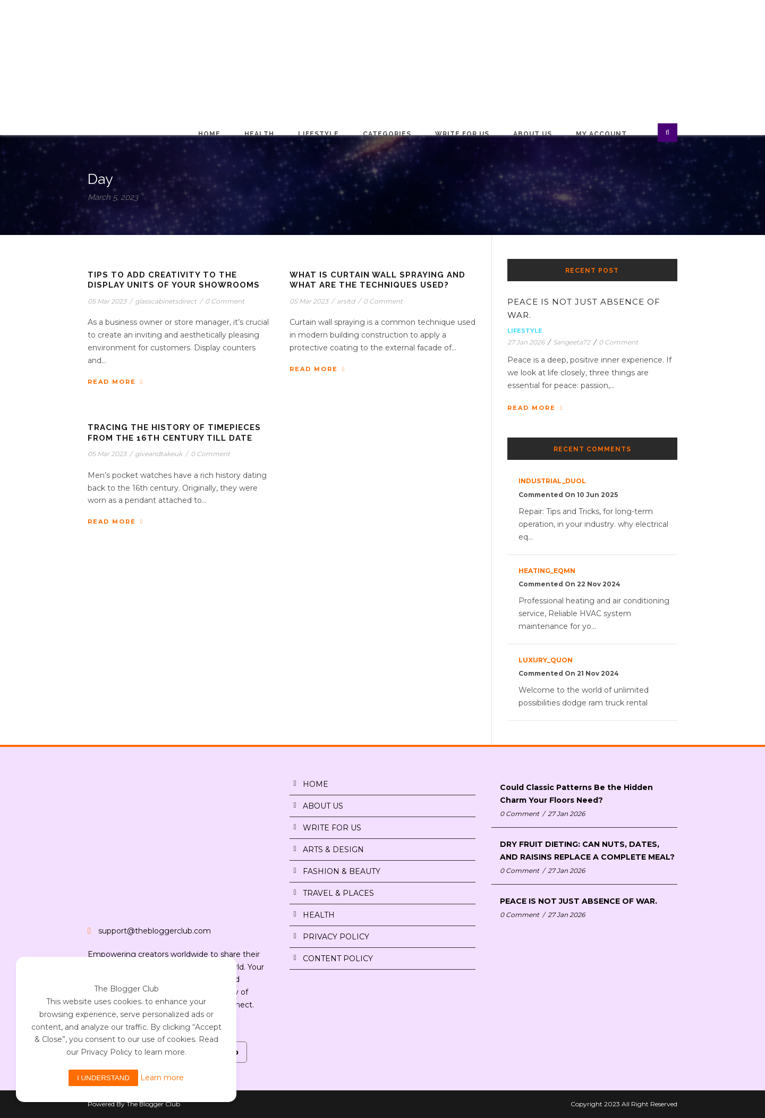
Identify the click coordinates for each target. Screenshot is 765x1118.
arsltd (346, 301)
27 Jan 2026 (526, 342)
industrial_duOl (552, 481)
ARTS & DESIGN (333, 849)
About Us (532, 134)
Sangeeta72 (571, 342)
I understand (103, 1078)
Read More (115, 381)
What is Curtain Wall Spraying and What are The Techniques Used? (377, 280)
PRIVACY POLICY (336, 937)
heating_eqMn (546, 571)
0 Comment (224, 301)
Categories (387, 134)
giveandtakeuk (158, 454)
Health (259, 134)
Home (209, 134)
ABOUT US (323, 806)
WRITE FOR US (332, 828)
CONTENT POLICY (338, 958)
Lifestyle (318, 134)
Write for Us (462, 134)
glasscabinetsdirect (166, 301)
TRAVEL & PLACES (338, 893)
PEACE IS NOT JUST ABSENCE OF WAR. (578, 901)
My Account (601, 134)
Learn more (162, 1077)
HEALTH (319, 915)
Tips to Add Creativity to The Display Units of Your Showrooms (174, 280)
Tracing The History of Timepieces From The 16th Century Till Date (174, 433)
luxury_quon (545, 660)
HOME (315, 784)
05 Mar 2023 (107, 301)
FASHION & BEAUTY (341, 871)
